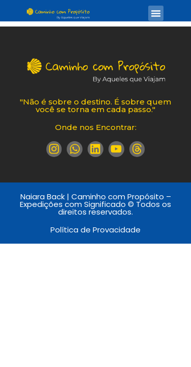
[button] (155, 13)
